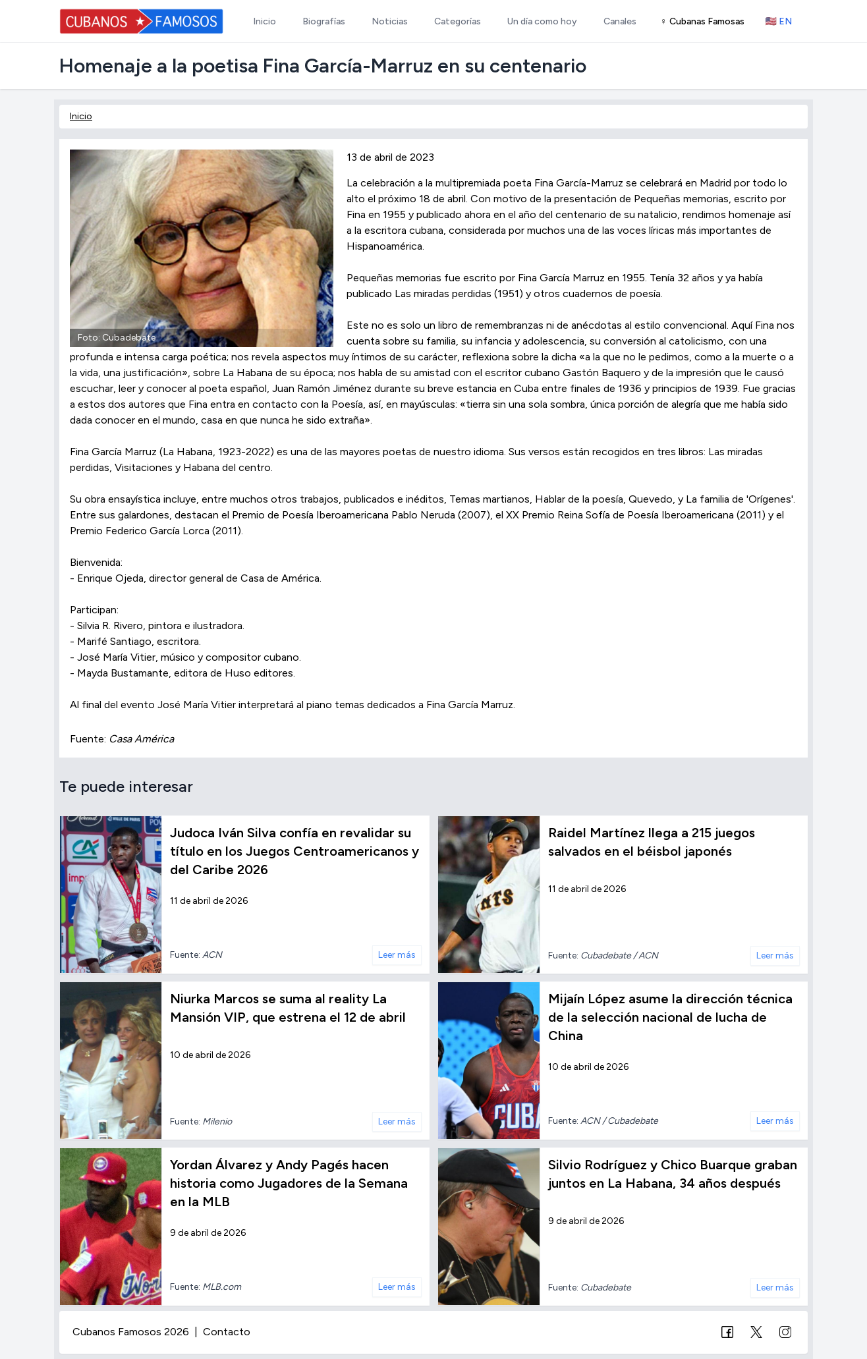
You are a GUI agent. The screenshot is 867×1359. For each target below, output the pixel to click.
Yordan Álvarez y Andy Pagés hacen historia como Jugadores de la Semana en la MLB (289, 1183)
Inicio (81, 116)
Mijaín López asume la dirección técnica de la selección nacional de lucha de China (670, 1017)
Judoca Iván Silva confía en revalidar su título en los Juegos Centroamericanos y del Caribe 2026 (294, 851)
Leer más (397, 954)
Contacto (226, 1331)
